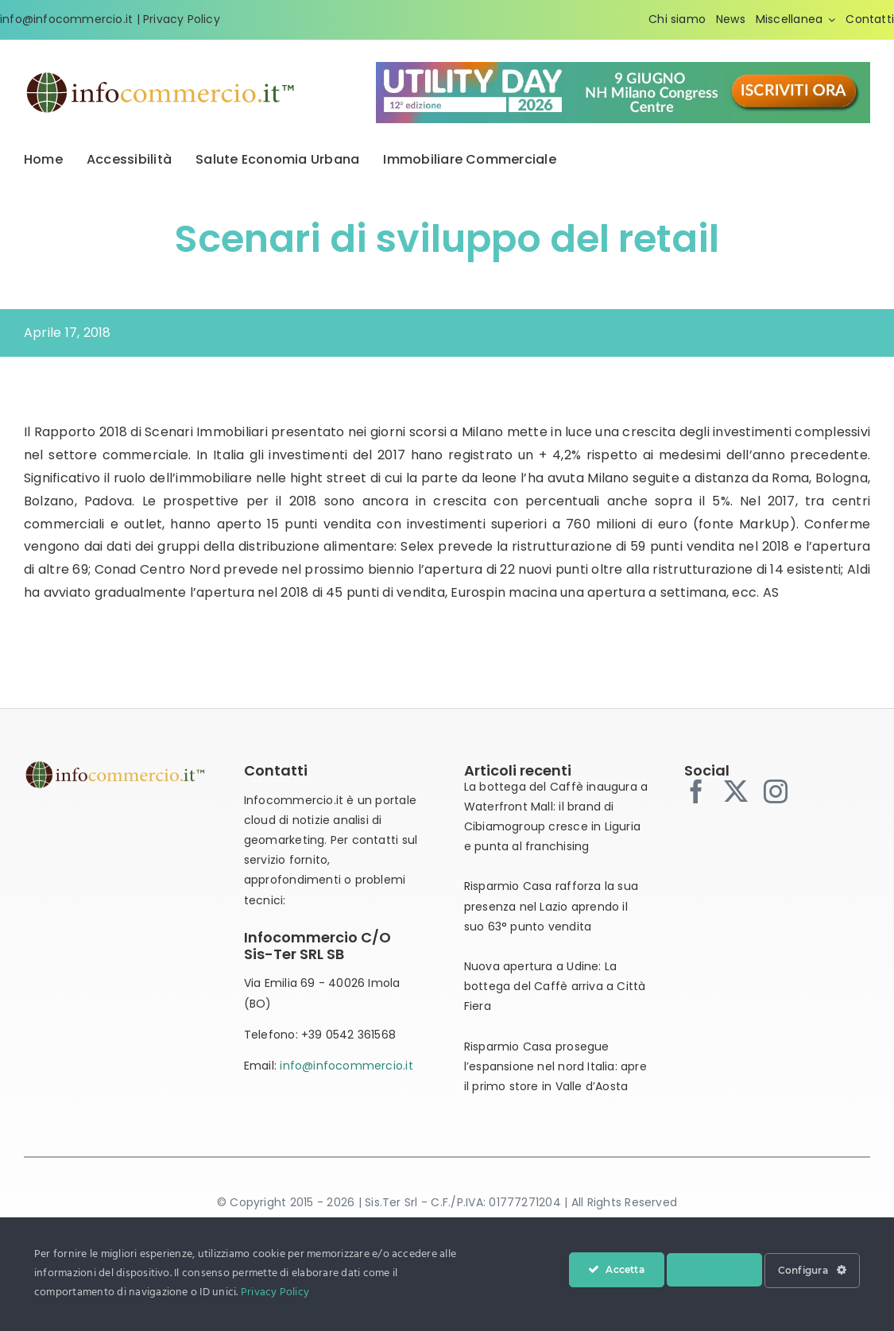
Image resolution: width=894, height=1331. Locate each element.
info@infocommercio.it (346, 1066)
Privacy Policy (181, 19)
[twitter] (736, 791)
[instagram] (776, 791)
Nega (714, 1269)
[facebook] (696, 791)
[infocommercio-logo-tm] (161, 76)
